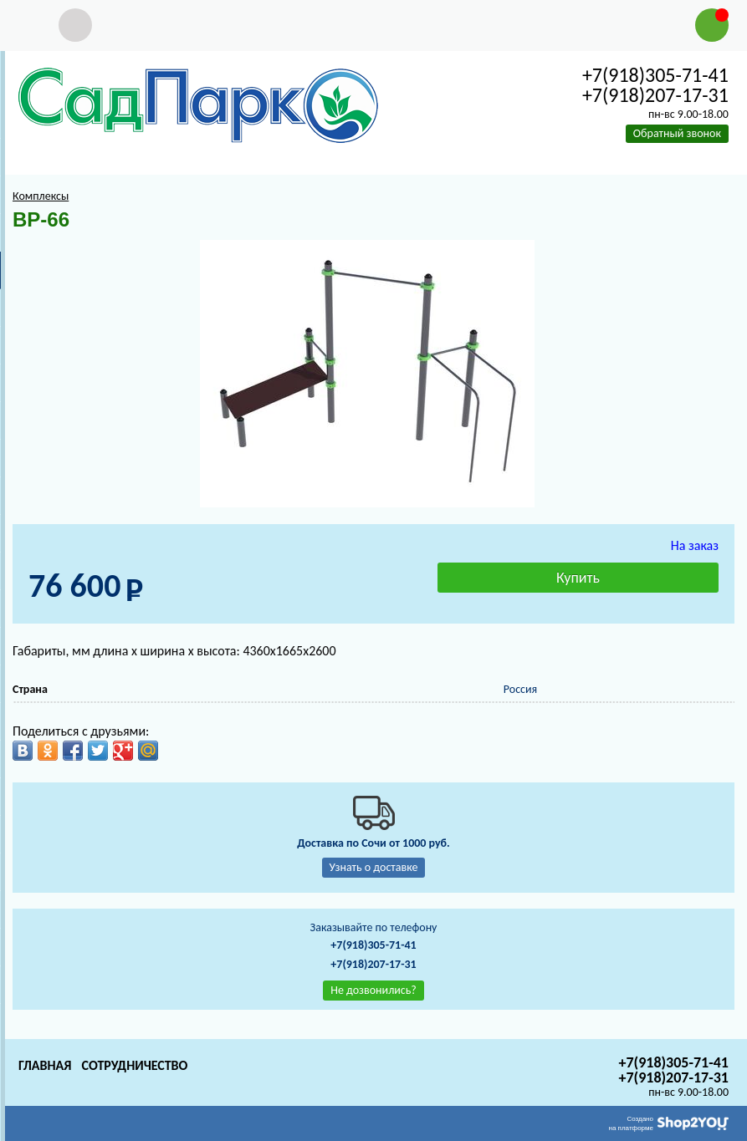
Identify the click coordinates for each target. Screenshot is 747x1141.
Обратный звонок (677, 133)
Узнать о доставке (374, 867)
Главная (44, 1065)
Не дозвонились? (373, 990)
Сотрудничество (134, 1065)
